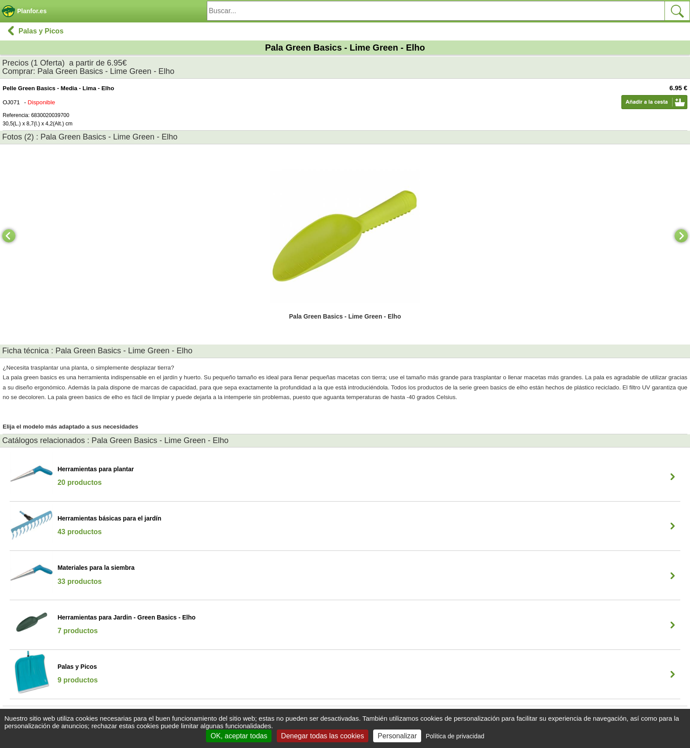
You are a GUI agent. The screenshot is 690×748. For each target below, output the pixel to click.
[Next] (681, 235)
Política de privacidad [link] (455, 736)
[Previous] (8, 235)
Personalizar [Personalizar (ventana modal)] (397, 736)
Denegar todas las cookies (322, 736)
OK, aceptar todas (238, 736)
